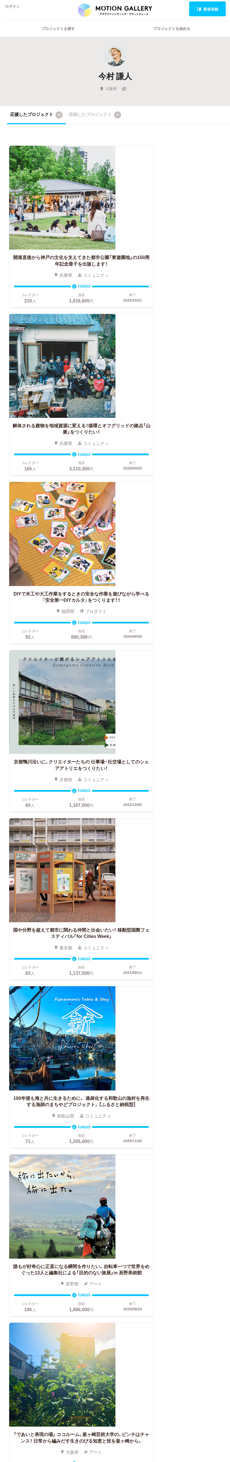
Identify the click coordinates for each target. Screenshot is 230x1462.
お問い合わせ (192, 1168)
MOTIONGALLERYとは (200, 1140)
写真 (11, 1151)
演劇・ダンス (39, 1179)
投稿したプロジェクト (95, 122)
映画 (11, 1143)
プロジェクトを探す (58, 36)
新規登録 (208, 9)
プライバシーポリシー (201, 1194)
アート (35, 1143)
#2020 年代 (190, 1151)
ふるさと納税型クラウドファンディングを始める (139, 1200)
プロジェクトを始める (171, 36)
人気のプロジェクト (75, 1145)
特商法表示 (190, 1203)
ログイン (15, 9)
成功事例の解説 (128, 1164)
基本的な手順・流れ (131, 1155)
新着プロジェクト (75, 1157)
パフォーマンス (18, 1205)
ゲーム (35, 1160)
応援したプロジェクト (36, 122)
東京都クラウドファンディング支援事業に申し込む (139, 1213)
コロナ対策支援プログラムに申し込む (139, 1226)
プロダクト (39, 1168)
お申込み (121, 1134)
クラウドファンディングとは (139, 1145)
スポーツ (37, 1203)
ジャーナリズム (18, 1222)
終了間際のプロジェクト (75, 1172)
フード (35, 1211)
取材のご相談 (192, 1177)
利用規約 (188, 1185)
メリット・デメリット (133, 1173)
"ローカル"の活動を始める (138, 1190)
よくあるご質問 (195, 1160)
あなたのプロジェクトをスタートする (115, 1084)
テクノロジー (39, 1192)
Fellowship (123, 1181)
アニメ (13, 1160)
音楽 (33, 1151)
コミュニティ (18, 1170)
